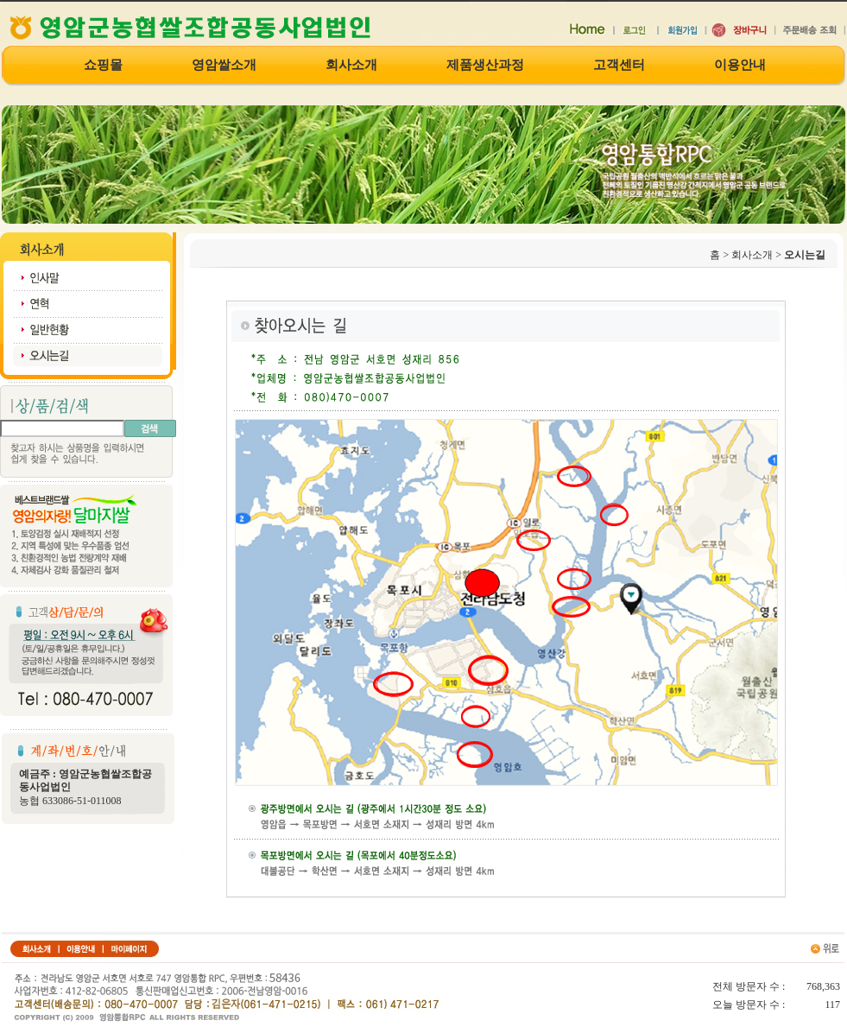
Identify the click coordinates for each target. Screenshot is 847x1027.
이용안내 (740, 65)
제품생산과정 (485, 65)
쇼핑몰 (103, 65)
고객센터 (619, 65)
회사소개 (351, 65)
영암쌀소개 (224, 65)
